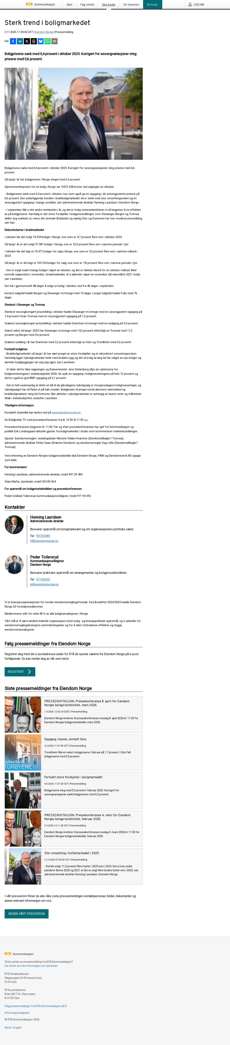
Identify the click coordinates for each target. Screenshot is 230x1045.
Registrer (20, 672)
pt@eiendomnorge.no (44, 584)
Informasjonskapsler (17, 1012)
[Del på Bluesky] (41, 41)
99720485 (43, 536)
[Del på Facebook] (13, 41)
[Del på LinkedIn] (20, 41)
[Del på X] (27, 41)
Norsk (8, 1027)
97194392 (43, 579)
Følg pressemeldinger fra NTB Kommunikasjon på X (36, 1006)
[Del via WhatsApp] (48, 41)
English (17, 1027)
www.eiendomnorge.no (66, 412)
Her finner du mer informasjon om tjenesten (31, 965)
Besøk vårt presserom (26, 914)
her (86, 420)
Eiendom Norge (44, 32)
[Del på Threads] (34, 41)
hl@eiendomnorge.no (44, 541)
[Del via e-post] (54, 41)
